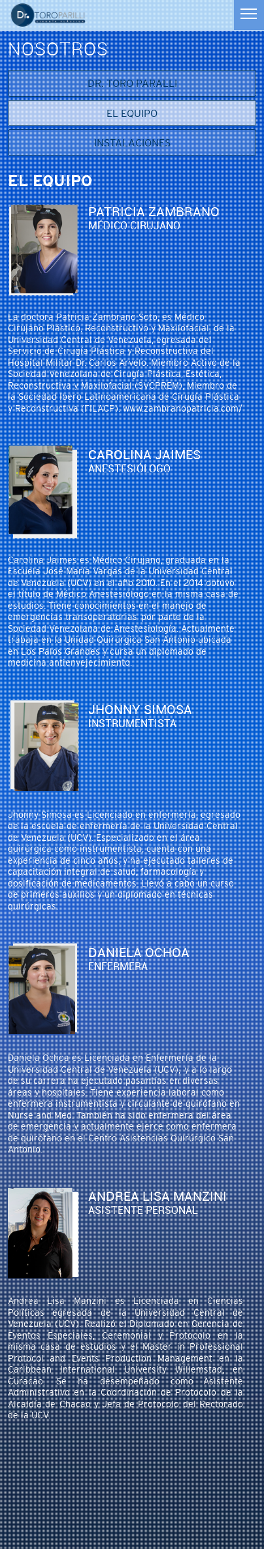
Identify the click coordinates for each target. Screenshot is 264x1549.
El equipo (132, 113)
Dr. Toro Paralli (132, 83)
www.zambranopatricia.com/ (182, 408)
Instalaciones (132, 142)
